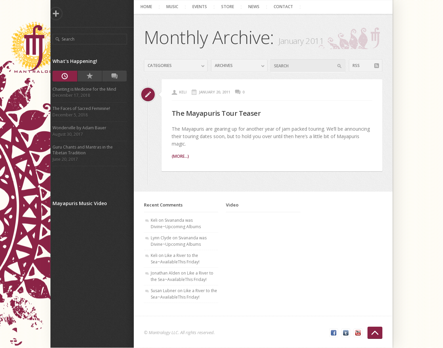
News (256, 6)
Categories (162, 65)
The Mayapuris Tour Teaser (222, 113)
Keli (185, 91)
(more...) (182, 156)
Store (230, 6)
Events (202, 6)
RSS (358, 65)
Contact (285, 6)
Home (148, 6)
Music (175, 6)
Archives (226, 65)
